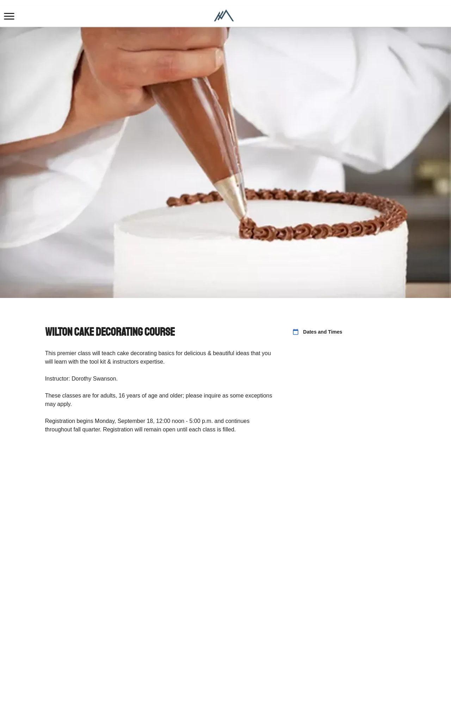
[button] (9, 16)
